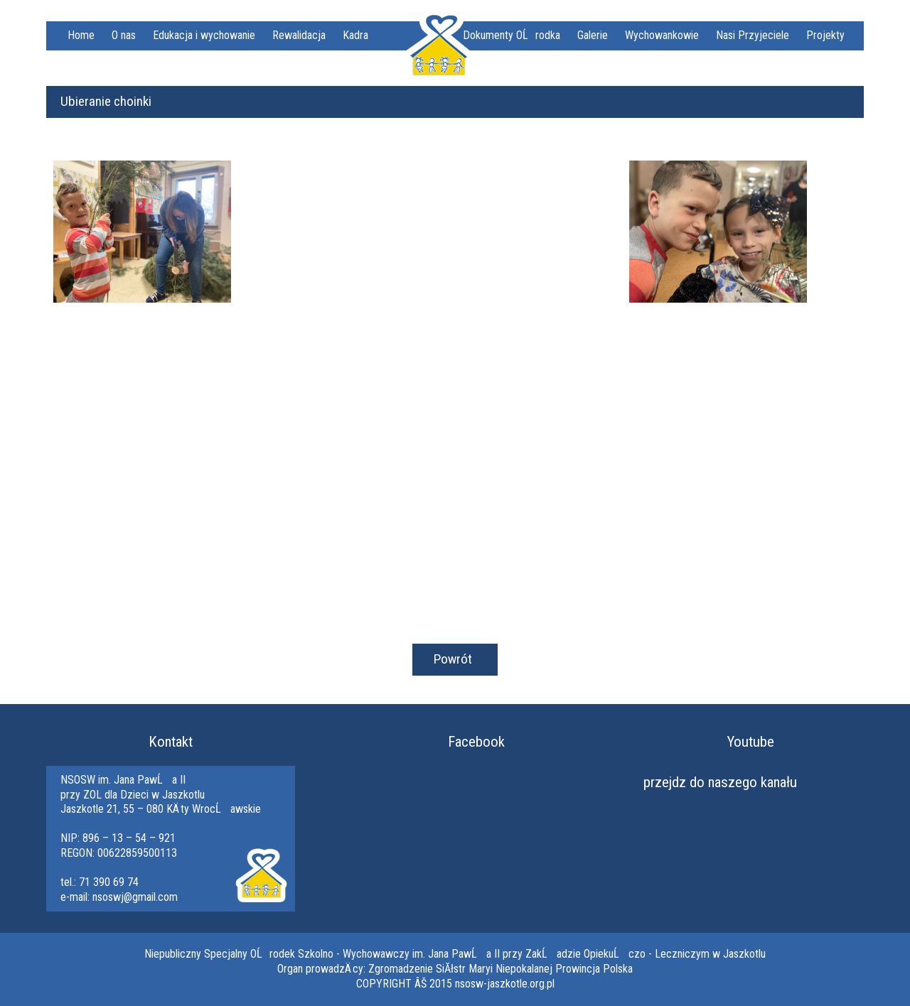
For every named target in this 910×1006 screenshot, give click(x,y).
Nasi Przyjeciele (752, 35)
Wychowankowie (662, 35)
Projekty (825, 35)
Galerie (592, 35)
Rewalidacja (299, 35)
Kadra (355, 35)
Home (81, 35)
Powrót (453, 659)
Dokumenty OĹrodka (511, 35)
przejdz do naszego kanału (720, 782)
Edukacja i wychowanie (204, 35)
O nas (124, 35)
